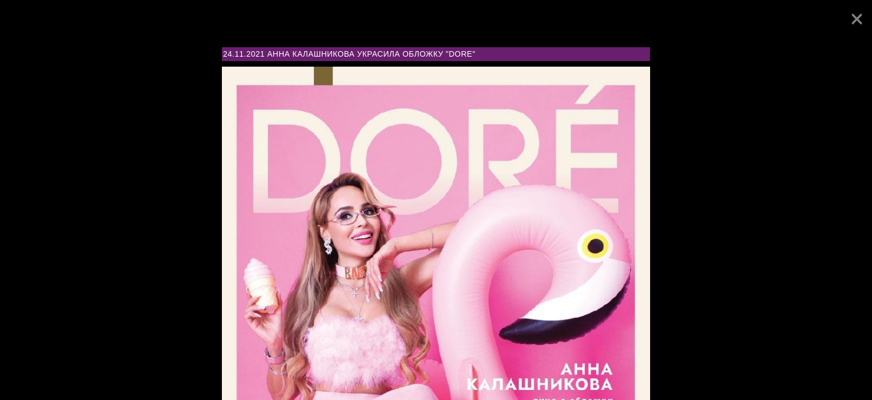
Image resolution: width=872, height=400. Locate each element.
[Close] (857, 19)
